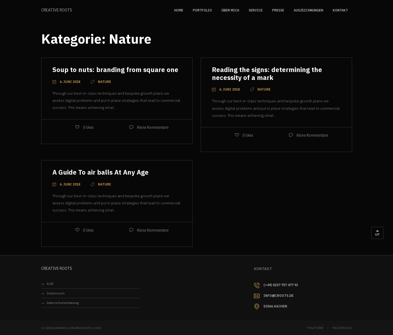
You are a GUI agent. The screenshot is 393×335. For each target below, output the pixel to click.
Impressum (56, 293)
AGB (50, 284)
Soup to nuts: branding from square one (115, 69)
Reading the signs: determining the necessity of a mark (267, 73)
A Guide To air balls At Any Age (100, 172)
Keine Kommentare (153, 127)
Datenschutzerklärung (63, 303)
